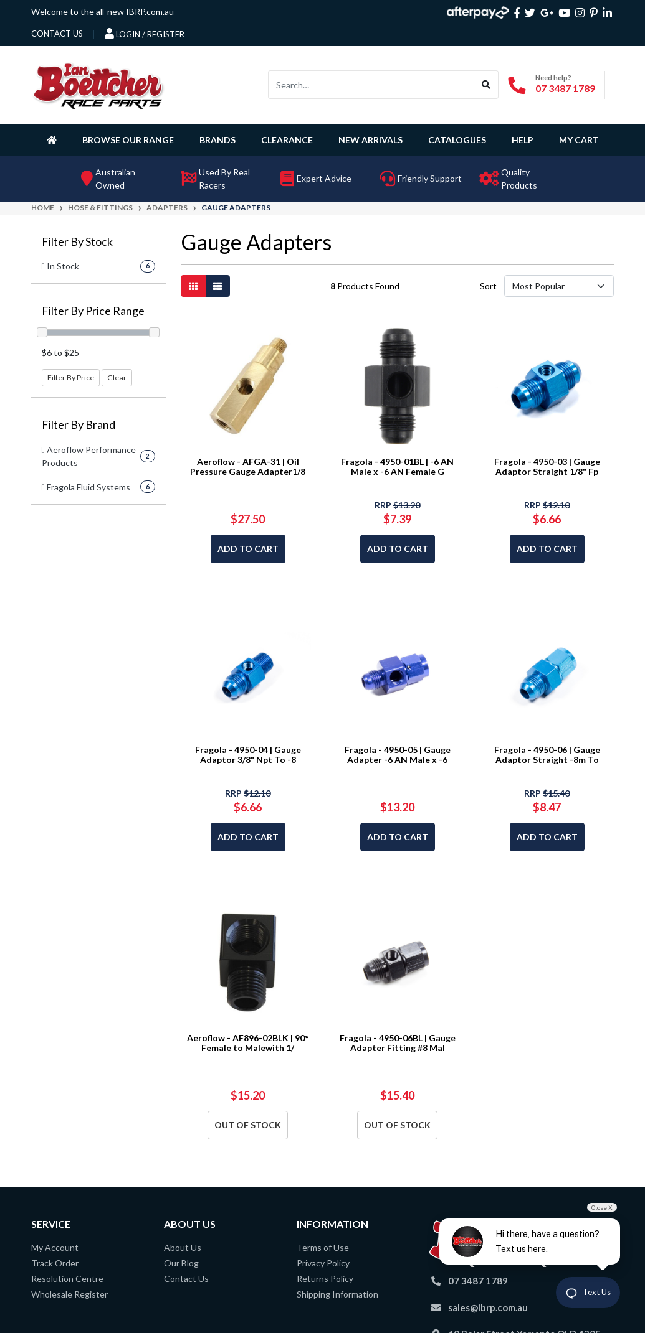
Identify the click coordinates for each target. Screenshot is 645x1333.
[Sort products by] (559, 286)
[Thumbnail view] (193, 286)
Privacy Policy (323, 1263)
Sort (488, 286)
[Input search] (371, 84)
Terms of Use (323, 1247)
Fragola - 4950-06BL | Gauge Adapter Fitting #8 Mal (398, 1043)
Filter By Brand (78, 424)
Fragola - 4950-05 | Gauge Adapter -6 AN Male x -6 (398, 754)
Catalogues (457, 139)
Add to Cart (248, 548)
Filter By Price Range (93, 310)
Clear (117, 377)
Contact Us (186, 1278)
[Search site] (486, 84)
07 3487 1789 (565, 88)
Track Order (55, 1263)
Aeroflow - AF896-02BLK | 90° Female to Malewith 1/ (248, 1043)
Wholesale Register (69, 1294)
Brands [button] (217, 139)
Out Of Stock (247, 1125)
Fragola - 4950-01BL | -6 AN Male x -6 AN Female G (397, 466)
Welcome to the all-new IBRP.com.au (102, 11)
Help (522, 139)
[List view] (217, 286)
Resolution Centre (67, 1278)
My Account (55, 1247)
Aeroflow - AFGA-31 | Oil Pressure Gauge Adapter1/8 (247, 466)
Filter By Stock (77, 241)
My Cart (579, 139)
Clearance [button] (287, 139)
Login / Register (144, 33)
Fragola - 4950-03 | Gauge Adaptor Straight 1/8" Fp (547, 466)
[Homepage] (54, 139)
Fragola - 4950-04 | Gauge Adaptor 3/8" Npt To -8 (248, 754)
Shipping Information (337, 1294)
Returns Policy (325, 1278)
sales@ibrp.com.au (488, 1307)
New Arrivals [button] (370, 139)
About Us (182, 1247)
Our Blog (181, 1263)
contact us (57, 34)
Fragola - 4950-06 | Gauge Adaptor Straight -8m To (547, 754)
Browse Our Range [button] (128, 139)
